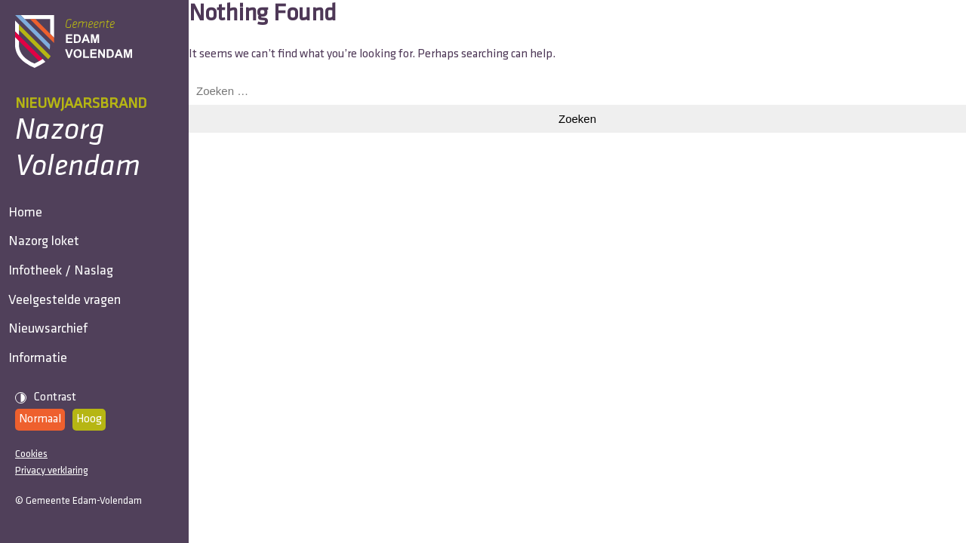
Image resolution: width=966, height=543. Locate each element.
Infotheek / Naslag (67, 313)
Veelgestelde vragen (71, 359)
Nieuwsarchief (54, 405)
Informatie (44, 451)
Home (32, 221)
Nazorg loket (50, 267)
